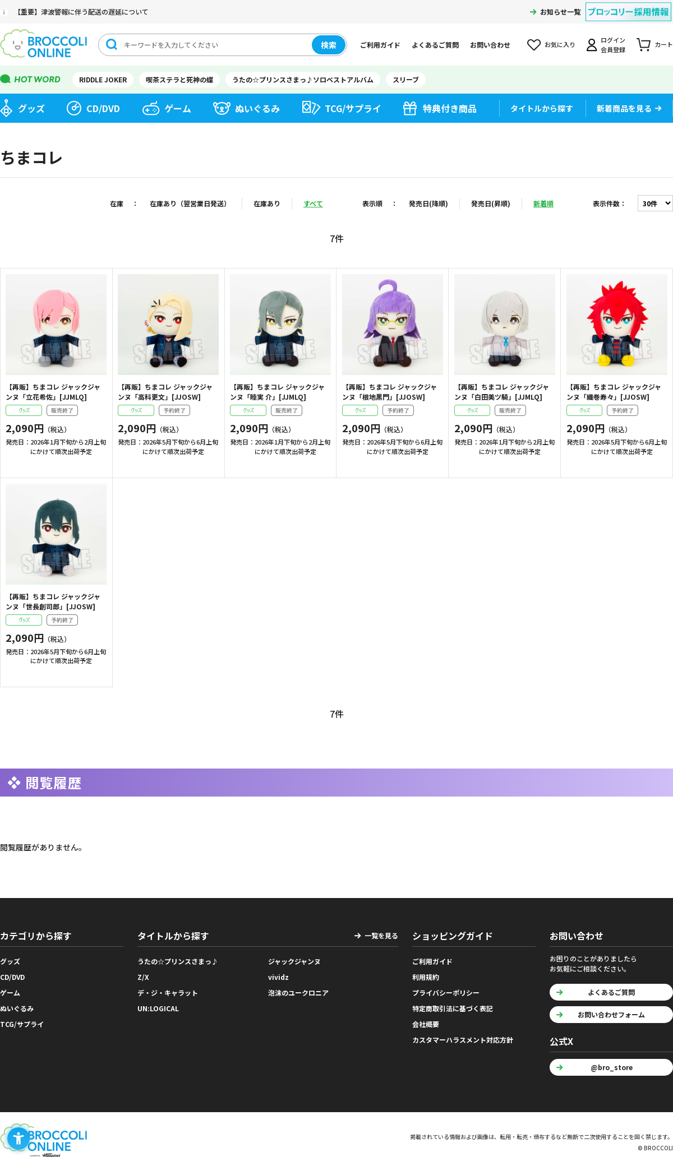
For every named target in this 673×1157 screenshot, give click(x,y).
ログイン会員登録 (613, 44)
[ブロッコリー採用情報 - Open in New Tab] (628, 5)
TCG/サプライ (353, 108)
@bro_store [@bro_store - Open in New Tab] (612, 1067)
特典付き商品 (450, 108)
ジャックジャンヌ (294, 961)
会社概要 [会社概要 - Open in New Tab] (425, 1024)
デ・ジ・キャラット (167, 992)
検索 (328, 44)
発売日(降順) (428, 203)
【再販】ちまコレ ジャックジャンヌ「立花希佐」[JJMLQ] (53, 391)
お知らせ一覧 (560, 11)
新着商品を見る (624, 108)
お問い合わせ (490, 44)
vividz (278, 977)
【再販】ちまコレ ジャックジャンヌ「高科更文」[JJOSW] (165, 391)
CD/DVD (103, 108)
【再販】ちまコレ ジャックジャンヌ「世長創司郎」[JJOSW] (53, 601)
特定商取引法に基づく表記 (452, 1008)
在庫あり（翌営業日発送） (190, 203)
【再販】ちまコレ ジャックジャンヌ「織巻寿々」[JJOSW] (613, 391)
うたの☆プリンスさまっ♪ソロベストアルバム (303, 79)
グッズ (31, 108)
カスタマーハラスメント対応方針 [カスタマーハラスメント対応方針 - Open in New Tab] (462, 1039)
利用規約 (425, 977)
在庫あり (266, 203)
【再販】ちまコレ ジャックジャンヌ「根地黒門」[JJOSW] (389, 391)
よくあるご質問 (435, 44)
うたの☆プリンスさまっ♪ (177, 961)
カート (663, 44)
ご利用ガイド (380, 44)
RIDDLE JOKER (103, 79)
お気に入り (560, 44)
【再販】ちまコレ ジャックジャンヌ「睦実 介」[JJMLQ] (277, 391)
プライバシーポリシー (446, 992)
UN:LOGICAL (158, 1008)
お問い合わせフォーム (611, 1014)
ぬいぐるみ (257, 108)
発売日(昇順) (490, 203)
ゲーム (177, 108)
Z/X (143, 977)
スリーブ (406, 79)
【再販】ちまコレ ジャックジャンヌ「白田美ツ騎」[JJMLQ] (501, 391)
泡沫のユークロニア (298, 992)
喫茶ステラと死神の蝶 (179, 79)
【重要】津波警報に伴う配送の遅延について (81, 11)
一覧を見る (381, 935)
